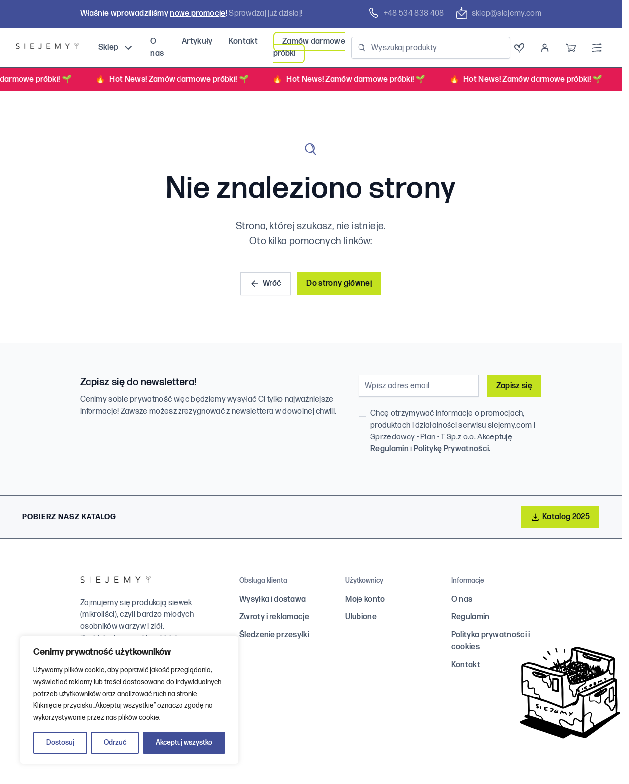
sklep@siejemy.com (498, 13)
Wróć (265, 284)
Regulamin (389, 449)
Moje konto (365, 599)
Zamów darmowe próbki (309, 47)
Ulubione (361, 617)
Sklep (116, 48)
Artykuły (197, 41)
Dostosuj (60, 742)
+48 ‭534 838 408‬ (406, 13)
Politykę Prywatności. (452, 449)
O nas (462, 599)
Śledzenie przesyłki (274, 635)
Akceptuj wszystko (184, 742)
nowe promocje (197, 13)
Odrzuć (115, 742)
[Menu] (597, 48)
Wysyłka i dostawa (272, 599)
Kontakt (243, 41)
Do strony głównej (338, 283)
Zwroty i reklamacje (274, 617)
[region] (129, 700)
